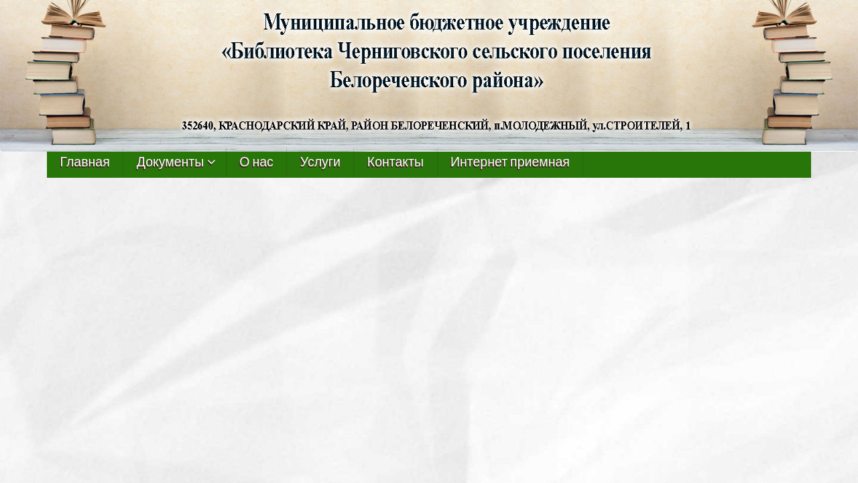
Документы (170, 162)
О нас (256, 162)
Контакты (395, 162)
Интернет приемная (510, 162)
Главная (85, 162)
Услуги (320, 162)
